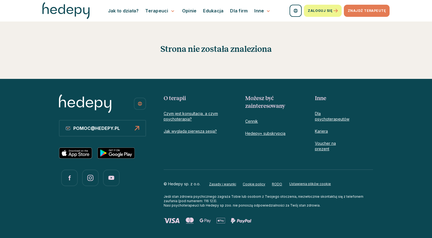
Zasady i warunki (222, 184)
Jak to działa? (123, 11)
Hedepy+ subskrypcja (265, 133)
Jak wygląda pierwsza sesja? (190, 131)
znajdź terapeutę (367, 11)
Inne (262, 11)
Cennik (251, 121)
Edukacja (213, 11)
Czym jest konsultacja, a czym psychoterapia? (191, 116)
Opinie (189, 11)
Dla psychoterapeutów (332, 116)
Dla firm (239, 11)
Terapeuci (160, 11)
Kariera (321, 131)
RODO (277, 184)
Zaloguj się (323, 11)
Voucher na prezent (325, 146)
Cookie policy (254, 184)
